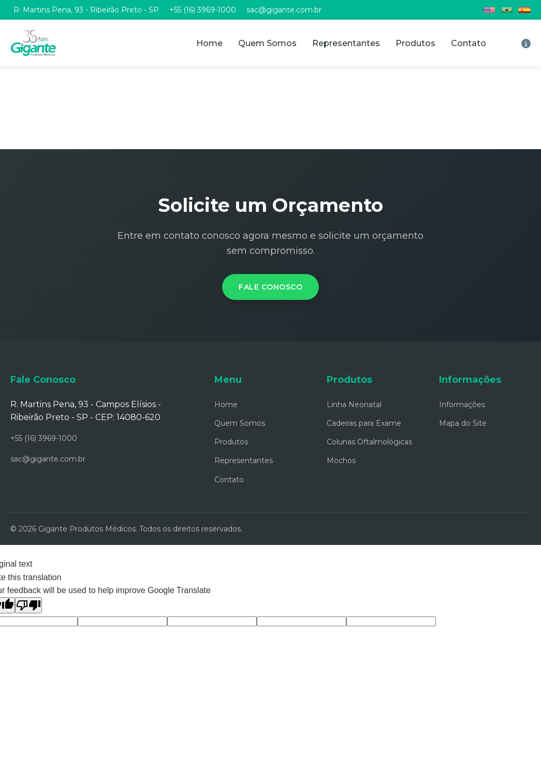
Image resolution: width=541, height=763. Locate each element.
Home (209, 43)
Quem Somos (267, 43)
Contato (468, 43)
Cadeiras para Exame (364, 423)
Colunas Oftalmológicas (369, 442)
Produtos (415, 43)
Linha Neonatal (354, 404)
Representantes (346, 43)
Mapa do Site (463, 423)
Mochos (341, 460)
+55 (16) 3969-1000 (202, 10)
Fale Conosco (270, 287)
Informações (462, 404)
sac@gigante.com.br (283, 10)
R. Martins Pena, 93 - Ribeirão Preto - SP (86, 10)
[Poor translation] (28, 605)
